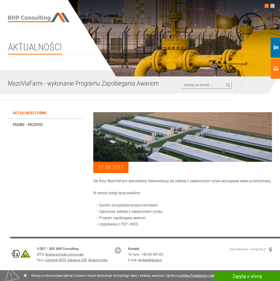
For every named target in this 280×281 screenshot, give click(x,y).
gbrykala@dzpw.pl (150, 260)
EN (272, 6)
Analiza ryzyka (98, 260)
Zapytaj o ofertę (247, 276)
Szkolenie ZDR (77, 260)
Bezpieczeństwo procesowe (64, 254)
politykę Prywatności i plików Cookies (205, 275)
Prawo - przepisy (28, 125)
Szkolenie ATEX (55, 260)
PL (266, 6)
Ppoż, (41, 260)
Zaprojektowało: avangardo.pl (247, 249)
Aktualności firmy (30, 113)
